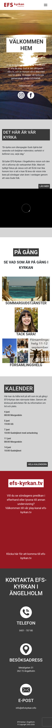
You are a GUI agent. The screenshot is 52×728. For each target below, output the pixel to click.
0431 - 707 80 (26, 630)
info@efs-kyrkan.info (26, 708)
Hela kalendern (37, 464)
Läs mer (44, 186)
